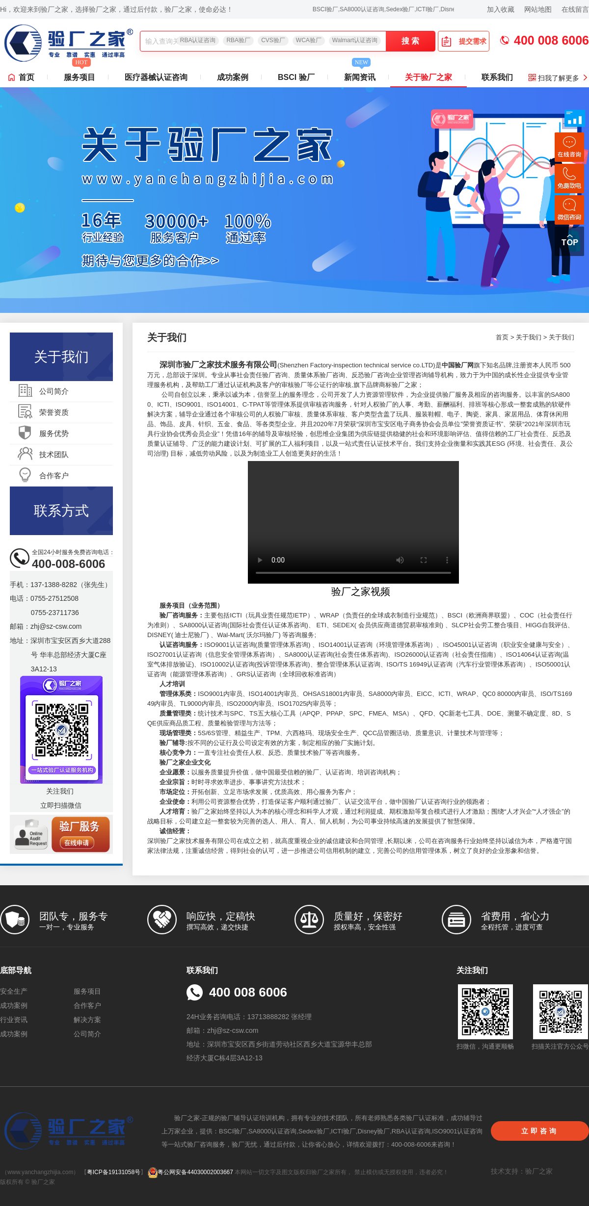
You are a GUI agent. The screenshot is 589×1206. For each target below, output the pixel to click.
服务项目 (79, 74)
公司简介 (54, 391)
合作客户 (54, 475)
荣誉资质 (54, 412)
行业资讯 (13, 1020)
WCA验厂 (308, 40)
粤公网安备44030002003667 (190, 1172)
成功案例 (232, 77)
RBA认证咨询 (198, 40)
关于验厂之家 (428, 77)
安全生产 (13, 991)
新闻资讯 (359, 74)
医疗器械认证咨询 (156, 77)
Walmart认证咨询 (354, 40)
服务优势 (54, 433)
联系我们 (497, 77)
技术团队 (54, 454)
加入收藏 (500, 9)
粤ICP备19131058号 (113, 1172)
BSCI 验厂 (296, 77)
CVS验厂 (273, 40)
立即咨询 (540, 1131)
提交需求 (463, 41)
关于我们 (528, 337)
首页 (26, 77)
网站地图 (538, 9)
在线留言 (575, 9)
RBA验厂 (238, 40)
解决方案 (87, 1020)
